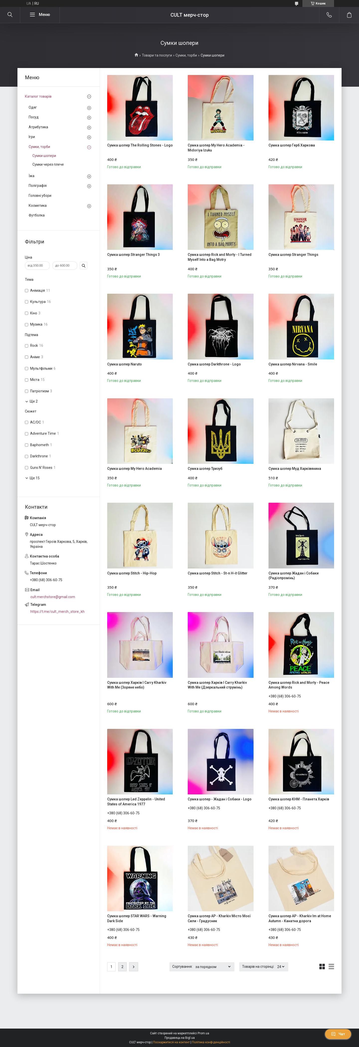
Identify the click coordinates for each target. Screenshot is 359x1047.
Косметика (38, 206)
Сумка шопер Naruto (124, 364)
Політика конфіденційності (211, 1042)
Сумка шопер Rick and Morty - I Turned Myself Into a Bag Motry (220, 257)
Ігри (32, 137)
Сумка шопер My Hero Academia (134, 469)
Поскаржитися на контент (171, 1042)
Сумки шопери (44, 156)
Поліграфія (38, 186)
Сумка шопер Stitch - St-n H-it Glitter (218, 573)
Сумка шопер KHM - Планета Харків (299, 799)
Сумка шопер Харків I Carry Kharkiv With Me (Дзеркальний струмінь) (217, 685)
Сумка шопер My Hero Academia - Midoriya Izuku (216, 147)
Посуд (34, 117)
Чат (338, 1034)
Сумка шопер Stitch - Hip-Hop (132, 573)
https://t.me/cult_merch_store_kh (57, 612)
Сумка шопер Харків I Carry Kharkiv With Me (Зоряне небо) (136, 685)
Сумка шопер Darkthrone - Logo (214, 364)
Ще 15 (35, 478)
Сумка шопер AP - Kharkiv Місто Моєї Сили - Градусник (219, 918)
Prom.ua (203, 1033)
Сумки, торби (186, 55)
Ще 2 (34, 401)
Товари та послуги (157, 55)
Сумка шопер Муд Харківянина (295, 469)
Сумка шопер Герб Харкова (292, 145)
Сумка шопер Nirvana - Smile (293, 364)
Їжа (31, 176)
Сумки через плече (48, 164)
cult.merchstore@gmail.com (52, 597)
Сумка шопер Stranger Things (293, 255)
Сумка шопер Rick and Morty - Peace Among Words (299, 685)
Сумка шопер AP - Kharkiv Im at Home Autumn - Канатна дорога (300, 918)
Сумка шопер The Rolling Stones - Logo (140, 145)
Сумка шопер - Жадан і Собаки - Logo (220, 799)
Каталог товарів (38, 96)
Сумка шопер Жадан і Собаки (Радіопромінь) (294, 575)
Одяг (33, 107)
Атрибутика (38, 127)
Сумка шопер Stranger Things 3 (133, 255)
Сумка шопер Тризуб (205, 469)
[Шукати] (10, 15)
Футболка (37, 215)
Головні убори (40, 196)
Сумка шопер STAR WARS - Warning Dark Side (136, 918)
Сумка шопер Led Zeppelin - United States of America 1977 (136, 801)
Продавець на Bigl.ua (180, 1038)
